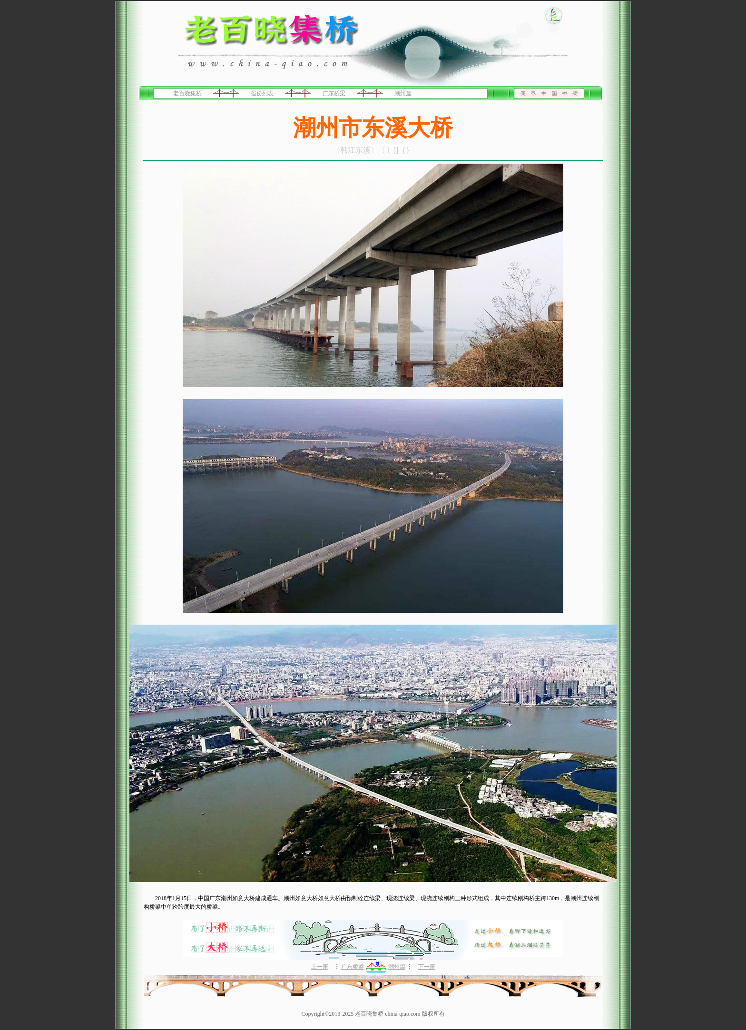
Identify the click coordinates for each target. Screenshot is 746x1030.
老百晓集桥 (187, 93)
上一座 (319, 966)
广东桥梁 (334, 93)
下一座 (426, 966)
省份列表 (262, 93)
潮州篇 (403, 93)
